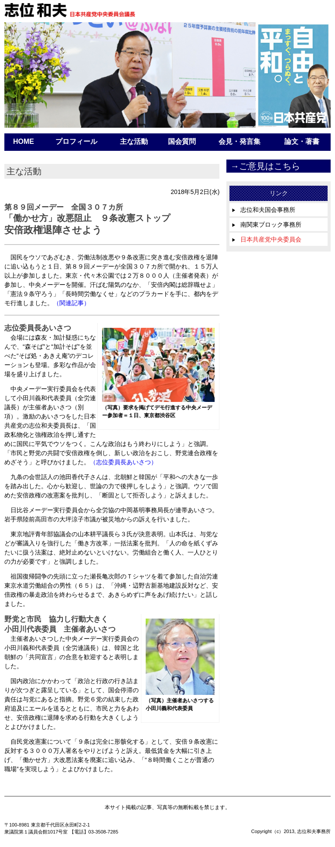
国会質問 (182, 141)
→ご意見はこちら (265, 166)
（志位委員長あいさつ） (123, 462)
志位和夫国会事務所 (263, 209)
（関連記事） (71, 302)
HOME (23, 141)
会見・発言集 (239, 141)
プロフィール (76, 141)
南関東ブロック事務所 (266, 224)
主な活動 (134, 141)
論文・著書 (301, 141)
